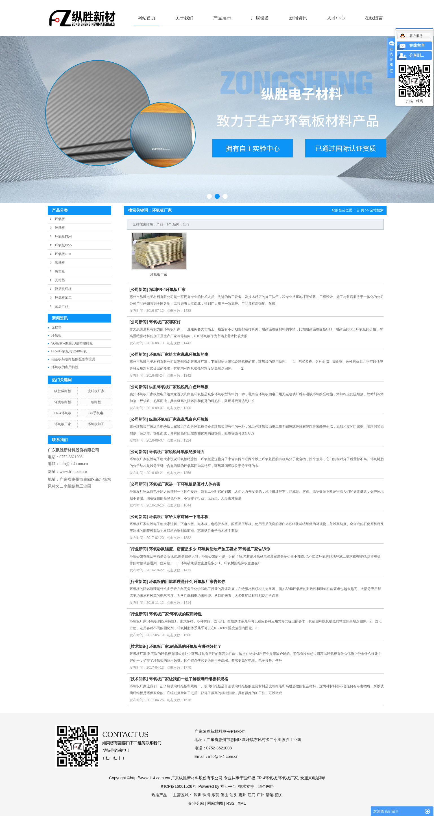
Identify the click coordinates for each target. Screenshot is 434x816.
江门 (252, 795)
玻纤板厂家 (96, 391)
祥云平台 (228, 786)
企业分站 (196, 803)
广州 (261, 795)
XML (242, 803)
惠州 (243, 795)
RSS (230, 803)
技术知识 (139, 646)
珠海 (206, 795)
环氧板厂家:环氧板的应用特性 (175, 614)
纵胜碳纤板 (62, 391)
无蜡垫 (60, 280)
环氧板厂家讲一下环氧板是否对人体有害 (184, 484)
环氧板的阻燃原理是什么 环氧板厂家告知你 (187, 581)
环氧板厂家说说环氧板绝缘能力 (176, 451)
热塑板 (60, 271)
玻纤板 (60, 228)
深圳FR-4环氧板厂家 (167, 289)
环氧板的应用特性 (64, 367)
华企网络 (266, 786)
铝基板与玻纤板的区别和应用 (73, 359)
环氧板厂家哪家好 (165, 322)
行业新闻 (139, 549)
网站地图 (215, 803)
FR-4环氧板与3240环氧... (70, 351)
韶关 (279, 795)
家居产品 (61, 306)
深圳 (198, 795)
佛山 (224, 795)
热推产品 (159, 795)
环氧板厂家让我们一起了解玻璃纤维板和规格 (188, 679)
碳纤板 (60, 263)
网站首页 (147, 18)
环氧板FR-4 (63, 236)
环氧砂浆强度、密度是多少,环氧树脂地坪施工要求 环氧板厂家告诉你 (209, 549)
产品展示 (222, 18)
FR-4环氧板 (63, 413)
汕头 (233, 795)
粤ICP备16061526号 (178, 786)
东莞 (215, 795)
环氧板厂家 (62, 424)
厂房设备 (260, 18)
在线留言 (374, 18)
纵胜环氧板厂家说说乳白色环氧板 (178, 387)
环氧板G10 (63, 254)
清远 (270, 795)
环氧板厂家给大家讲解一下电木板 (178, 516)
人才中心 (336, 18)
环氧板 (60, 219)
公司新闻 (139, 289)
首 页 (360, 210)
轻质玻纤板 (63, 289)
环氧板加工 (63, 298)
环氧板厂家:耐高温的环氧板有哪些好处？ (185, 646)
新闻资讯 (298, 18)
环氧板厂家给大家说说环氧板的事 (178, 354)
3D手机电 (96, 413)
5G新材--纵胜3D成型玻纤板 (72, 343)
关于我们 (184, 18)
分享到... (416, 55)
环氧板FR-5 (63, 245)
